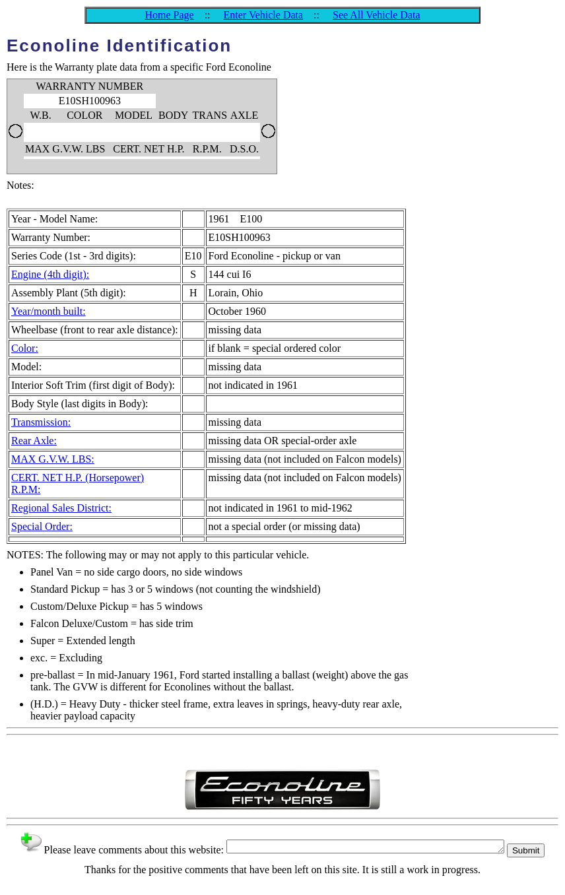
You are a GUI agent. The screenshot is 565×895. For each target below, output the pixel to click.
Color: (24, 348)
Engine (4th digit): (50, 274)
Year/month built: (48, 311)
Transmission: (41, 422)
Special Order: (42, 526)
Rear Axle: (34, 440)
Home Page (169, 14)
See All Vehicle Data (376, 14)
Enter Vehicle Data (264, 14)
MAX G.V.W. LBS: (52, 459)
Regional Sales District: (61, 508)
